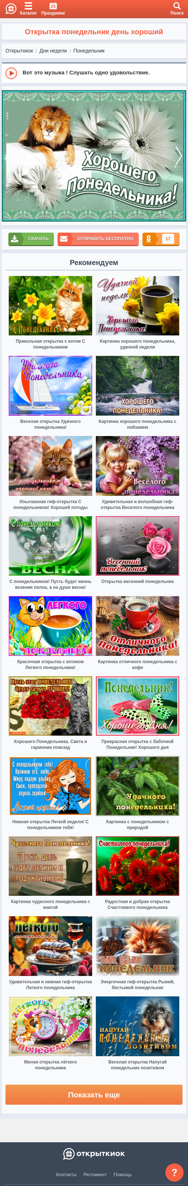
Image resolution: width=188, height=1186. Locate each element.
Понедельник (89, 51)
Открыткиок (19, 51)
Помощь (123, 1174)
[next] (178, 156)
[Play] (11, 73)
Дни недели (53, 51)
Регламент (95, 1174)
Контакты (66, 1174)
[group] (94, 73)
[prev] (9, 156)
